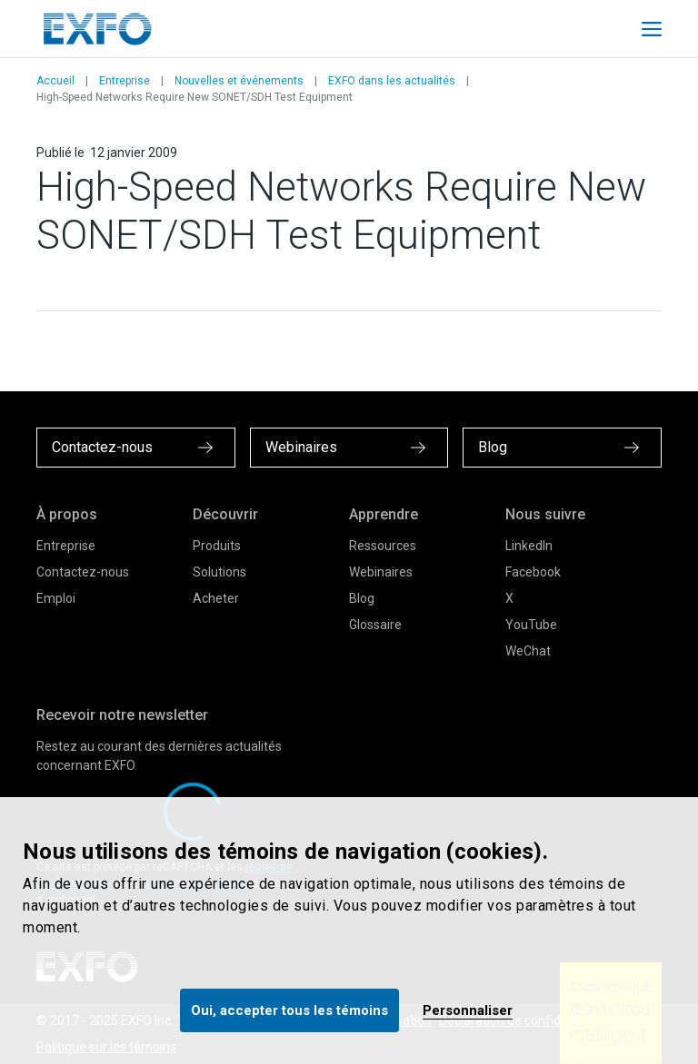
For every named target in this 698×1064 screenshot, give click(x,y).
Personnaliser (468, 1010)
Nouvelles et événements (239, 80)
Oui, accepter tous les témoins (289, 1010)
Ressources (382, 545)
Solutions (219, 572)
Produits (217, 545)
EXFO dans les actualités (391, 80)
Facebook (533, 572)
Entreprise (124, 80)
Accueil (55, 80)
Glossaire (375, 624)
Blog (361, 598)
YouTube (531, 624)
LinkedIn (529, 545)
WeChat (528, 651)
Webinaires (381, 572)
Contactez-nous (82, 572)
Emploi (55, 598)
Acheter (216, 598)
